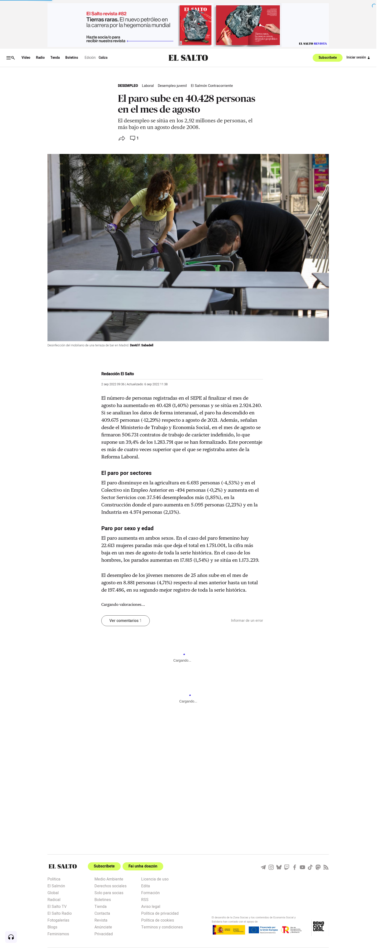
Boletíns (71, 57)
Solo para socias (108, 892)
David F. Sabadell (141, 345)
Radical (53, 899)
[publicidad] (188, 25)
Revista (100, 919)
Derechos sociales (110, 885)
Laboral (148, 85)
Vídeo (26, 57)
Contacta (102, 913)
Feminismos (58, 933)
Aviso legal (150, 906)
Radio (40, 57)
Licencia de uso (155, 878)
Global (53, 892)
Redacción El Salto (117, 374)
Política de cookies (157, 919)
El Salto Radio (59, 913)
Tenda (55, 57)
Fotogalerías (58, 919)
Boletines (102, 899)
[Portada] (62, 866)
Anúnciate (103, 926)
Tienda (100, 906)
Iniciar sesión (358, 57)
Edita (145, 885)
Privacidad (103, 933)
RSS (145, 899)
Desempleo (128, 85)
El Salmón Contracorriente (212, 85)
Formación (150, 892)
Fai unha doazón (142, 866)
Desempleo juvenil (172, 85)
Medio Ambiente (108, 878)
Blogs (52, 926)
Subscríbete (328, 57)
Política (53, 878)
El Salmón (56, 885)
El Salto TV (57, 906)
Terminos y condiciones (162, 926)
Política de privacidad (160, 913)
